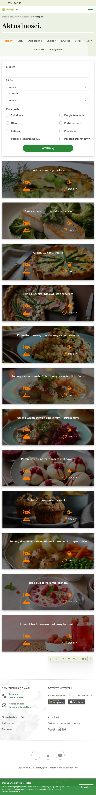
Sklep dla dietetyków (13, 717)
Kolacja (15, 131)
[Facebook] (35, 755)
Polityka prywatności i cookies (64, 723)
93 (74, 659)
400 (84, 659)
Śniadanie (17, 115)
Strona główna (10, 16)
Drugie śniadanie (74, 115)
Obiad (14, 123)
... (60, 659)
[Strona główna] (10, 9)
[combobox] (48, 87)
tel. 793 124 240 (12, 3)
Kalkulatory (8, 723)
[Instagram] (48, 755)
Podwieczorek (72, 123)
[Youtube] (60, 755)
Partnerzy (7, 729)
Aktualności (26, 16)
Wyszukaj (48, 148)
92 (69, 659)
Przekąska (70, 131)
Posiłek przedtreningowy (25, 138)
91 (64, 659)
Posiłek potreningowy (77, 138)
